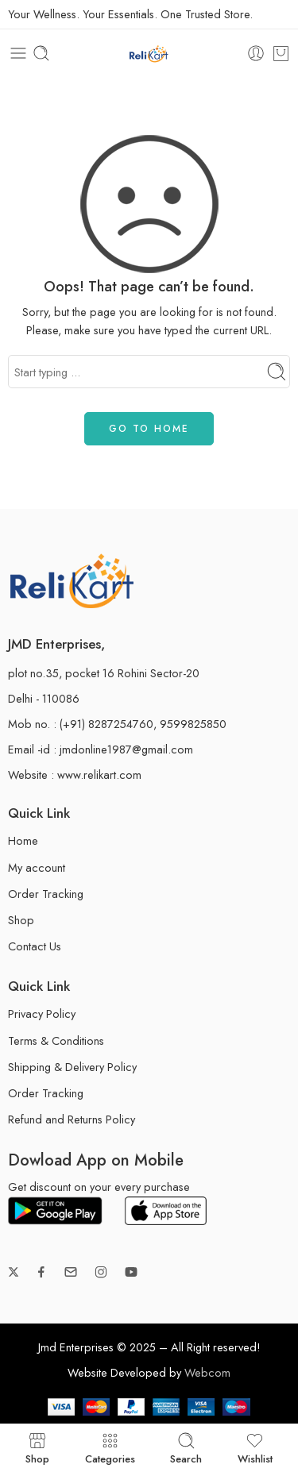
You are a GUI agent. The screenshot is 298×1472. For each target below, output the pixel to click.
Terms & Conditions (56, 1040)
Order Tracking (45, 893)
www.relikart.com (99, 774)
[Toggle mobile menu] (18, 53)
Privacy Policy (41, 1013)
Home (23, 840)
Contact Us (34, 946)
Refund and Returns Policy (71, 1119)
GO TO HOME (149, 429)
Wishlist (255, 1448)
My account (36, 867)
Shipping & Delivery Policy (72, 1066)
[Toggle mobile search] (41, 53)
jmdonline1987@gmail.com (126, 749)
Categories (110, 1448)
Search (186, 1448)
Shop (21, 919)
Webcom (207, 1372)
